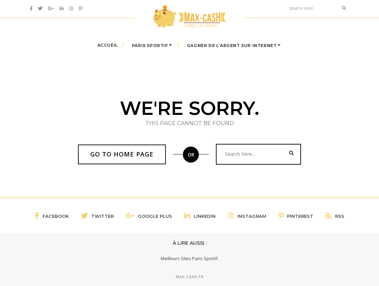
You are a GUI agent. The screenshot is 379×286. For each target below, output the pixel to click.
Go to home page (122, 154)
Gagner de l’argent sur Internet (232, 45)
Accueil (107, 44)
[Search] (312, 8)
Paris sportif (150, 45)
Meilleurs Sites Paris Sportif (189, 258)
